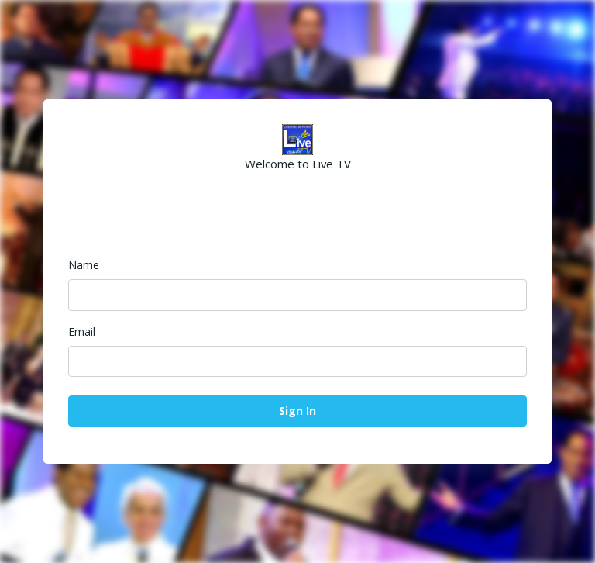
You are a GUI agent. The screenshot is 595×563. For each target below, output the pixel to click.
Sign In (297, 410)
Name (83, 264)
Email (81, 331)
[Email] (297, 361)
